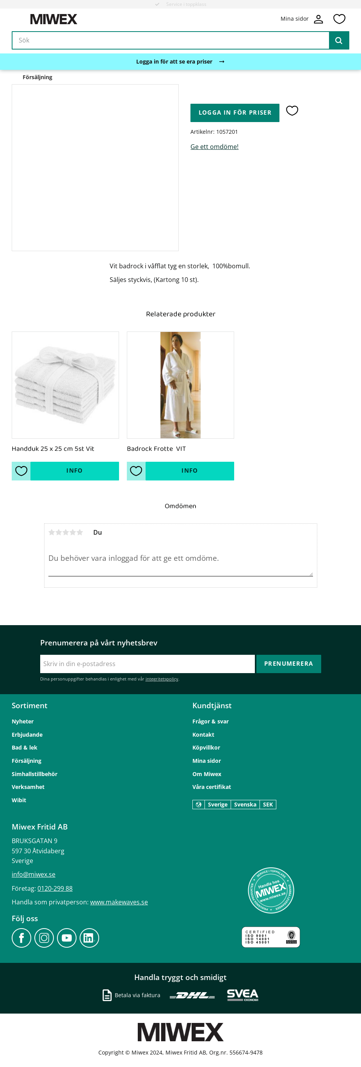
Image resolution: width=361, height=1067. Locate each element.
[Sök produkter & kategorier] (180, 40)
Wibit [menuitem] (19, 800)
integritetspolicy (162, 679)
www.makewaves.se (119, 902)
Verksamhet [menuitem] (28, 787)
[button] (339, 19)
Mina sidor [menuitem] (206, 760)
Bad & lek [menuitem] (24, 747)
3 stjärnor (65, 532)
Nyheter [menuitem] (23, 721)
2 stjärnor (58, 532)
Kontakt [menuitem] (203, 734)
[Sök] (339, 40)
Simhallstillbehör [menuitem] (34, 774)
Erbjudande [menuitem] (27, 734)
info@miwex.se (33, 874)
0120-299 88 (55, 888)
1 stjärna (51, 532)
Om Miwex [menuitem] (206, 774)
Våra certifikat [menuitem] (211, 787)
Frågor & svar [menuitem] (210, 721)
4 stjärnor (72, 532)
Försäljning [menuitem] (26, 760)
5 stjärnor (80, 532)
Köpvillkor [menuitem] (206, 747)
